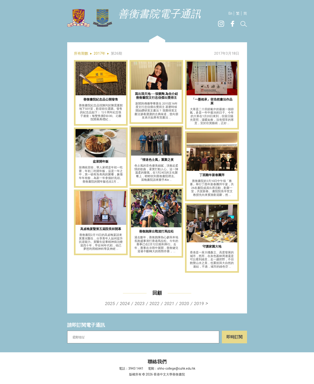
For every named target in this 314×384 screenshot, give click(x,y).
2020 (184, 303)
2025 (110, 303)
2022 (154, 303)
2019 (199, 303)
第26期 (116, 53)
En (230, 13)
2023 (140, 303)
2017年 (99, 53)
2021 (169, 303)
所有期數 (81, 53)
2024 (125, 303)
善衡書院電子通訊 (159, 14)
